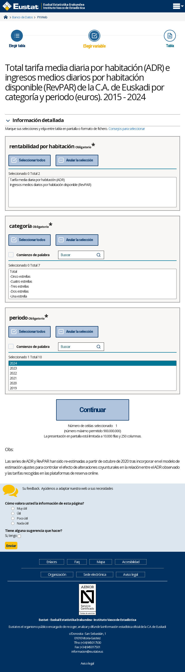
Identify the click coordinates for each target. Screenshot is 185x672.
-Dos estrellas (92, 291)
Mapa (101, 561)
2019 (92, 388)
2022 (92, 373)
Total (92, 271)
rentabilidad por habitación (41, 146)
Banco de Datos (22, 17)
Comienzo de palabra (32, 254)
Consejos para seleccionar (127, 128)
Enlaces (51, 561)
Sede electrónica (94, 574)
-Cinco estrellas (92, 276)
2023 (92, 368)
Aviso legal (130, 574)
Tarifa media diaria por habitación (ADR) (92, 179)
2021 (92, 378)
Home (6, 17)
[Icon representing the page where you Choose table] (17, 38)
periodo (18, 317)
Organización (57, 574)
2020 (92, 383)
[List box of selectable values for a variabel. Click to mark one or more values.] (92, 192)
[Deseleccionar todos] (77, 160)
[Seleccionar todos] (29, 160)
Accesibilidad (130, 561)
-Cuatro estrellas (92, 281)
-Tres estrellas (92, 286)
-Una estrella (92, 296)
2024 (92, 363)
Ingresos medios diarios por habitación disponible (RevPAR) (92, 184)
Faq (76, 561)
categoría (20, 225)
